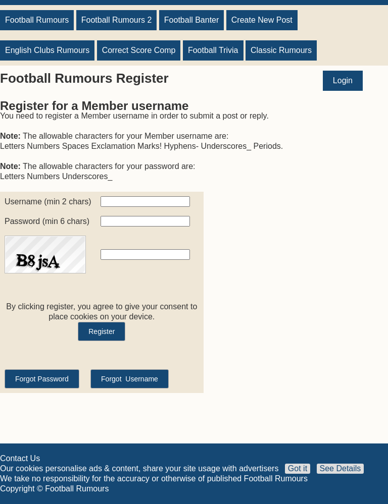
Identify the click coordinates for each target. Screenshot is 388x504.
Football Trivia (213, 50)
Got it (297, 468)
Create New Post (262, 20)
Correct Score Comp (139, 50)
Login (343, 80)
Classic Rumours (281, 50)
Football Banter (191, 20)
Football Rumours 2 (116, 20)
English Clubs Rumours (47, 50)
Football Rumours (37, 20)
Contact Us (20, 458)
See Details (340, 468)
